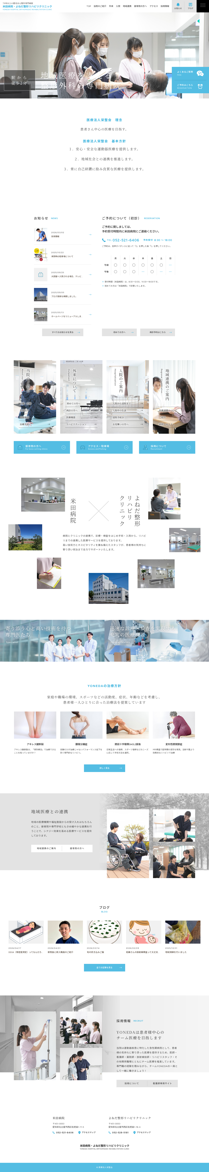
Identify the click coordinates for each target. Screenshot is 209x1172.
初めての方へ (119, 332)
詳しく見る (105, 768)
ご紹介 (162, 417)
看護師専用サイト (162, 1083)
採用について (132, 1083)
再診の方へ (72, 410)
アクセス (154, 6)
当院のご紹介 (100, 6)
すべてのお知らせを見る (63, 332)
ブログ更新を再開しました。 (64, 296)
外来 (111, 6)
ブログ (190, 8)
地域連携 (127, 6)
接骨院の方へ (140, 6)
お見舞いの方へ (120, 424)
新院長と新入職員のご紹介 (60, 952)
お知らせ (178, 8)
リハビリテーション (76, 424)
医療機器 (24, 417)
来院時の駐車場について (62, 256)
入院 (118, 6)
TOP (89, 6)
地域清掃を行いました (176, 952)
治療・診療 (25, 403)
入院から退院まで (122, 403)
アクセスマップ (89, 1132)
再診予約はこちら (158, 332)
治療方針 (24, 424)
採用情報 (165, 6)
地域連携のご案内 (46, 848)
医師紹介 (24, 410)
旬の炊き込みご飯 (95, 952)
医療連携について (168, 410)
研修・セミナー (167, 424)
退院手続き (118, 417)
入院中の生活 (119, 410)
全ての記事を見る (104, 967)
